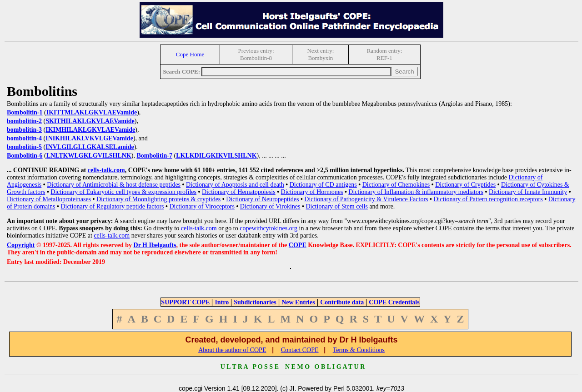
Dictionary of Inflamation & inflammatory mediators (415, 192)
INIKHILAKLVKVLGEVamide (89, 138)
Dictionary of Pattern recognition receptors (487, 199)
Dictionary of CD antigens (323, 184)
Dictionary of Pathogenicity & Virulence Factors (366, 199)
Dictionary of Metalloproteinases (49, 199)
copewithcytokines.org (268, 228)
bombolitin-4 (24, 138)
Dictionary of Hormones (312, 192)
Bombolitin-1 (25, 112)
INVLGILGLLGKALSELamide (89, 147)
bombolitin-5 (24, 147)
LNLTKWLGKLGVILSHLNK (88, 155)
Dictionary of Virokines (270, 206)
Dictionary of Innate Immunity (528, 192)
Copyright (21, 245)
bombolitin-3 (24, 129)
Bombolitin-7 (154, 155)
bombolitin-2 (24, 121)
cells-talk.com (106, 170)
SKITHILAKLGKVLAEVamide (90, 121)
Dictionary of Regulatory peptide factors (112, 206)
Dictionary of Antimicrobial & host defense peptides (114, 184)
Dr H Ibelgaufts (155, 245)
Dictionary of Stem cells (336, 206)
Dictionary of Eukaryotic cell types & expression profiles (123, 192)
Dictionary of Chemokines (396, 184)
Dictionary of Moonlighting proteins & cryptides (158, 199)
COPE (297, 245)
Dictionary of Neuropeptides (262, 199)
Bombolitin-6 (25, 155)
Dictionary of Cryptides (465, 184)
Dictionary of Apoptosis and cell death (235, 184)
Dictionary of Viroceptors (202, 206)
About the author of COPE (232, 350)
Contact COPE (300, 350)
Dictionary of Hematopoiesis (239, 192)
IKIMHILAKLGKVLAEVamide (90, 129)
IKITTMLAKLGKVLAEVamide (91, 112)
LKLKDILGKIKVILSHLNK (216, 155)
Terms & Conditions (359, 350)
